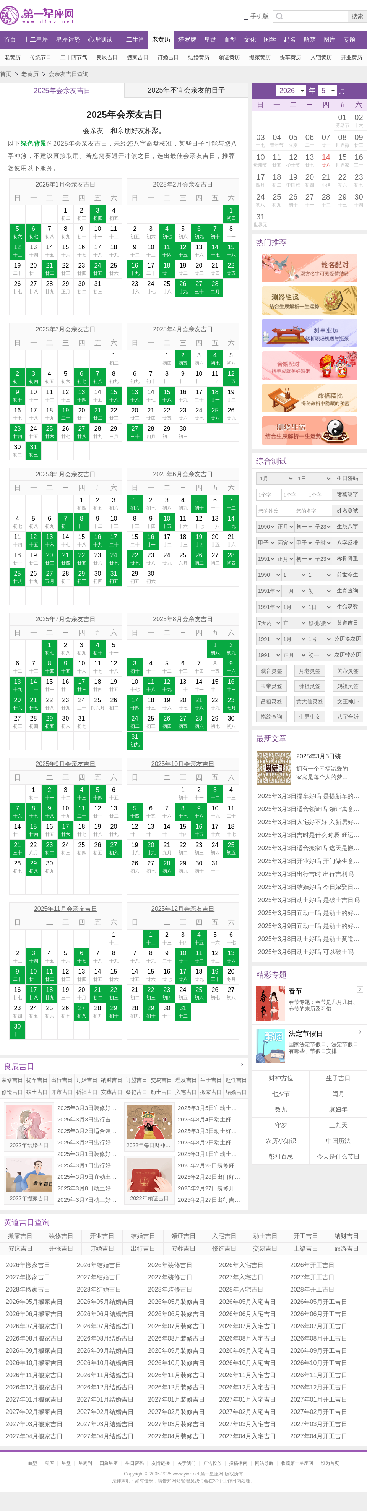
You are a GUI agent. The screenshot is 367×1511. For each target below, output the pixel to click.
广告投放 (212, 1463)
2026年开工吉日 (312, 1265)
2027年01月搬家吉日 (34, 1399)
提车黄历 (290, 57)
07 (326, 140)
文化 (250, 39)
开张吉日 (61, 1248)
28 (49, 288)
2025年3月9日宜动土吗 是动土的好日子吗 (89, 1176)
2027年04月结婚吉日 (105, 1436)
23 (81, 269)
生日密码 (347, 478)
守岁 (281, 1125)
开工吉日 (306, 1236)
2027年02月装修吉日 (176, 1412)
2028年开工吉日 (312, 1289)
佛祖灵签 (309, 686)
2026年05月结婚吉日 (105, 1301)
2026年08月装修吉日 (176, 1338)
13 (33, 251)
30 (81, 288)
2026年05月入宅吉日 (247, 1301)
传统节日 (40, 57)
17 (98, 251)
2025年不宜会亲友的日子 (186, 90)
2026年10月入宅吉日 (247, 1363)
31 (98, 288)
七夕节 (281, 1094)
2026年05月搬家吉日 (34, 1301)
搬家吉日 (137, 57)
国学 (270, 39)
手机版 (259, 16)
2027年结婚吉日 (99, 1277)
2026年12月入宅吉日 (247, 1387)
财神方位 (281, 1078)
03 (260, 140)
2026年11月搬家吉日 (34, 1375)
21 (49, 269)
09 (359, 140)
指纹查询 (271, 717)
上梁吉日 (306, 1248)
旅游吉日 (347, 1248)
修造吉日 (12, 1092)
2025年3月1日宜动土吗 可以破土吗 (210, 1154)
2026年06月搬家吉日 (34, 1314)
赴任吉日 (236, 1080)
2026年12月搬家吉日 (34, 1387)
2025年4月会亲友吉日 (183, 329)
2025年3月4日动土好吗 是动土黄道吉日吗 (210, 1119)
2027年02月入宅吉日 (247, 1412)
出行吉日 (62, 1080)
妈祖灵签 (348, 686)
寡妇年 (338, 1109)
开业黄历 (351, 57)
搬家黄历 (260, 57)
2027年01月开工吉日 (318, 1399)
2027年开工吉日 (312, 1277)
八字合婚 (348, 717)
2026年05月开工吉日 (318, 1301)
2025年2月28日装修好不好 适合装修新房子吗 (210, 1165)
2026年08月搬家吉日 (34, 1338)
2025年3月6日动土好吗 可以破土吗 (306, 952)
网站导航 (264, 1463)
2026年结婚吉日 (99, 1265)
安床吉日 (20, 1248)
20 (33, 269)
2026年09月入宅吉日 (247, 1350)
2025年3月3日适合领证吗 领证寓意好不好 (309, 809)
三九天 (338, 1125)
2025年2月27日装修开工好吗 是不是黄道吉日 (210, 1188)
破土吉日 (37, 1092)
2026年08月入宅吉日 (247, 1338)
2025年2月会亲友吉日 (183, 184)
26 (17, 288)
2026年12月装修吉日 (176, 1387)
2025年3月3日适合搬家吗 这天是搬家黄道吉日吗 (309, 848)
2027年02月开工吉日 (318, 1412)
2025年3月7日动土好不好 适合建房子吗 (89, 1199)
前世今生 (347, 575)
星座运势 (68, 39)
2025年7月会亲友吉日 (66, 619)
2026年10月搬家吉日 (34, 1363)
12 (17, 251)
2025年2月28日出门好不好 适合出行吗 (210, 1176)
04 (277, 140)
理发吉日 (186, 1080)
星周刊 (85, 1463)
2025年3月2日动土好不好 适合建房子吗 (210, 1142)
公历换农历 (347, 639)
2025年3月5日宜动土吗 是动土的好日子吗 (210, 1108)
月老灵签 (309, 671)
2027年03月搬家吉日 (34, 1424)
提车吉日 (37, 1080)
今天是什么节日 (338, 1156)
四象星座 (108, 1463)
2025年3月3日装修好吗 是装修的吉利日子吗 (89, 1108)
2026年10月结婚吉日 (105, 1363)
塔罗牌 (187, 39)
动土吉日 (161, 1092)
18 (114, 251)
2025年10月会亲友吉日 (182, 764)
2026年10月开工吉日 (318, 1363)
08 (342, 142)
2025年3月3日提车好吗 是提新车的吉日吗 (309, 796)
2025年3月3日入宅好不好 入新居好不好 (309, 822)
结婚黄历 (198, 57)
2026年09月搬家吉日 (34, 1350)
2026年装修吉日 (170, 1265)
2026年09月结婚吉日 (105, 1350)
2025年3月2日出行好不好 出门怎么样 (89, 1142)
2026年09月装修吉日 (176, 1350)
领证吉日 (183, 1236)
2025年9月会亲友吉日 (66, 764)
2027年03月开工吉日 (318, 1424)
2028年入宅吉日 (241, 1289)
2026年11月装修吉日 (176, 1375)
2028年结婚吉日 (99, 1289)
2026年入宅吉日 (241, 1265)
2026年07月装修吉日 (176, 1326)
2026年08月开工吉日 (318, 1338)
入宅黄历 (321, 57)
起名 (290, 39)
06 (310, 140)
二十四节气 (73, 57)
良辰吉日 (107, 57)
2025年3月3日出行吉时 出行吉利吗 (89, 1119)
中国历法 (338, 1141)
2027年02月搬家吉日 (34, 1412)
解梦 (310, 39)
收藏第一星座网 (297, 1463)
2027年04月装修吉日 (176, 1436)
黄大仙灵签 (309, 701)
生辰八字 (347, 526)
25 (114, 269)
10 (98, 233)
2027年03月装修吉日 (176, 1424)
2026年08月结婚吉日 (105, 1338)
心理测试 (100, 39)
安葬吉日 (111, 1092)
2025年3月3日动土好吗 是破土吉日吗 (210, 1131)
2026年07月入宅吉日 (247, 1326)
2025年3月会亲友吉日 (66, 329)
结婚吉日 (236, 1092)
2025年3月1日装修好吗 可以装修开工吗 (89, 1154)
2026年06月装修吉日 (176, 1314)
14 (49, 251)
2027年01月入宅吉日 (247, 1399)
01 (342, 120)
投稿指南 (238, 1463)
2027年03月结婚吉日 (105, 1424)
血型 (230, 39)
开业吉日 (102, 1236)
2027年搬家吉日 (28, 1277)
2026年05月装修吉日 (176, 1301)
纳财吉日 (111, 1080)
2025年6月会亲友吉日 (183, 474)
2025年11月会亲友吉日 (65, 909)
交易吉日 (161, 1080)
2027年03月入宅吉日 (247, 1424)
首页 (10, 39)
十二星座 (36, 39)
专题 (349, 39)
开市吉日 (62, 1092)
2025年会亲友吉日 (62, 90)
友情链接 (160, 1463)
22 (65, 269)
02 (359, 120)
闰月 (338, 1094)
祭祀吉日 (136, 1092)
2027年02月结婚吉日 (105, 1412)
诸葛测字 (347, 494)
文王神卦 (348, 701)
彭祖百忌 (281, 1156)
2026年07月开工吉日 (318, 1326)
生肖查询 (347, 591)
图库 (329, 39)
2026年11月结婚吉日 (105, 1375)
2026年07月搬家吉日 (34, 1326)
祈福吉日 (86, 1092)
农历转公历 (347, 655)
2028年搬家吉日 (28, 1289)
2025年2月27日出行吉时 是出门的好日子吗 (210, 1199)
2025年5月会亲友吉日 (66, 474)
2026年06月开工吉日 (318, 1314)
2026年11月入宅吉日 (247, 1375)
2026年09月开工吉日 (318, 1350)
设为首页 (330, 1463)
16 (81, 251)
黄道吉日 (347, 623)
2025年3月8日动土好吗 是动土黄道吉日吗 (89, 1188)
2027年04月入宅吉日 (247, 1436)
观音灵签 (271, 671)
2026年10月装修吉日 (176, 1363)
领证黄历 (229, 57)
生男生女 (309, 717)
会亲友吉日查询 (69, 74)
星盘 (210, 39)
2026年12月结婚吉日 (105, 1387)
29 (65, 288)
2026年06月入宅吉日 (247, 1314)
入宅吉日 (186, 1092)
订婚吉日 (168, 57)
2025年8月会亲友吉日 (183, 619)
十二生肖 (132, 39)
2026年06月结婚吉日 (105, 1314)
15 (65, 251)
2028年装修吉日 (170, 1289)
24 (98, 269)
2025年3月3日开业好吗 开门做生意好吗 (309, 861)
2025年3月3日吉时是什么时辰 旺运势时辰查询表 (309, 835)
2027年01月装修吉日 (176, 1399)
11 (114, 233)
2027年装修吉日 (170, 1277)
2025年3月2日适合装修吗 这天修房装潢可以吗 (89, 1131)
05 (293, 140)
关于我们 (186, 1463)
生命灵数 (347, 607)
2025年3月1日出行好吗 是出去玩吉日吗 (89, 1165)
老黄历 (161, 39)
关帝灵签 (348, 671)
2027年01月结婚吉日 (105, 1399)
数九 (281, 1109)
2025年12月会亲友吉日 (182, 909)
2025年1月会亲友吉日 (66, 184)
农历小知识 (281, 1141)
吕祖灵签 (271, 701)
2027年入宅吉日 (241, 1277)
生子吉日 (211, 1080)
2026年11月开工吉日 (318, 1375)
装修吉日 (12, 1080)
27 (33, 288)
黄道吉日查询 (27, 1222)
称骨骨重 (347, 559)
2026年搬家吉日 (28, 1265)
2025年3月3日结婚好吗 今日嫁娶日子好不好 (309, 887)
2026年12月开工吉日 (318, 1387)
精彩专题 (271, 975)
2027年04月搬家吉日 (34, 1436)
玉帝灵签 (271, 686)
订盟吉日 (136, 1080)
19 (17, 269)
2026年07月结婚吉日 (105, 1326)
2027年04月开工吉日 (318, 1436)
